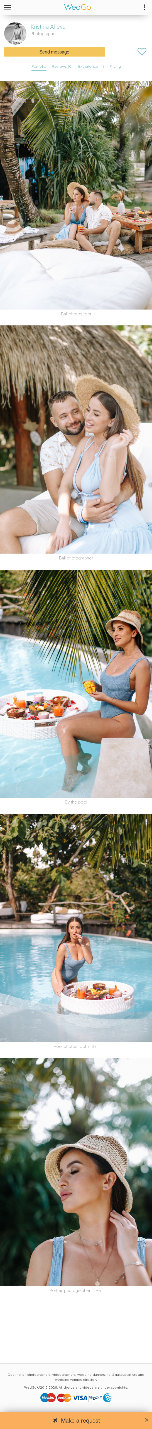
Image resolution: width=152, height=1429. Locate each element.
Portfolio (38, 66)
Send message (54, 52)
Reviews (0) (62, 66)
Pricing (115, 66)
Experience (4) (91, 66)
